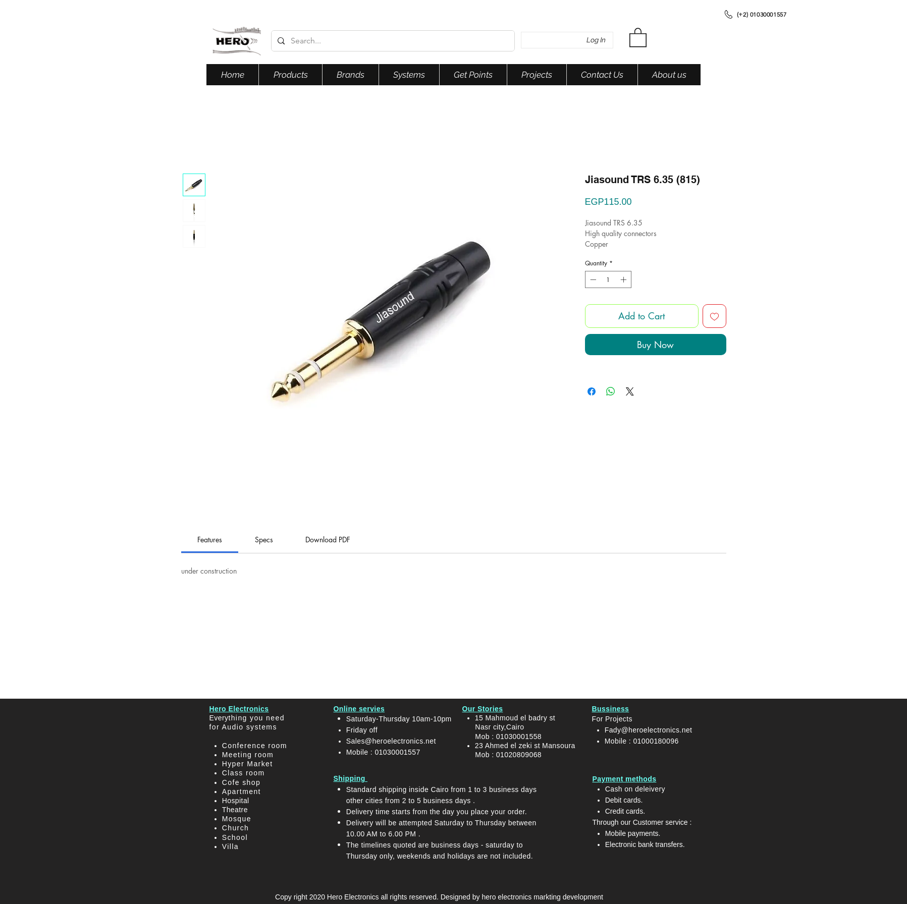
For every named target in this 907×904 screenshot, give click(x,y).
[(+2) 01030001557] (755, 14)
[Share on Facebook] (591, 391)
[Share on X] (630, 391)
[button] (638, 37)
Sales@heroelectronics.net (391, 741)
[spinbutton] (608, 279)
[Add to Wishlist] (714, 316)
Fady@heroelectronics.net (648, 730)
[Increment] (624, 279)
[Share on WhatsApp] (611, 391)
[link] (209, 539)
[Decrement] (592, 279)
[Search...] (392, 41)
